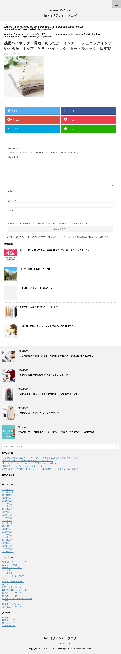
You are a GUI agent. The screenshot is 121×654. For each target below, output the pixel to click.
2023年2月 (7, 504)
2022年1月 (7, 518)
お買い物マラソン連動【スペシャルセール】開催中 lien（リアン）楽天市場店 (55, 432)
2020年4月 (7, 540)
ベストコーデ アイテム (13, 581)
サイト (11, 210)
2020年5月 (7, 537)
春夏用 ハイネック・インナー (17, 598)
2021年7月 (7, 520)
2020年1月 (7, 549)
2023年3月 (7, 501)
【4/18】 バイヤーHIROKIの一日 (36, 288)
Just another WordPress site (60, 644)
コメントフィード (10, 623)
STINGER (87, 649)
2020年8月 (7, 529)
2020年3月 (7, 543)
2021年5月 (7, 526)
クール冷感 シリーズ (12, 567)
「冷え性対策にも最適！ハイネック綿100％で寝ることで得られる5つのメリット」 (57, 356)
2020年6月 (7, 535)
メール (12, 201)
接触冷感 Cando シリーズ (14, 590)
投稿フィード (8, 620)
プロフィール (8, 579)
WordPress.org (9, 625)
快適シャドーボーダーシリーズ (17, 587)
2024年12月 (7, 489)
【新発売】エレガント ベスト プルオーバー (38, 413)
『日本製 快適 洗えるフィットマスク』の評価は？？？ (47, 326)
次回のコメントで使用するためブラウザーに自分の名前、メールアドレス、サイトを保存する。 (48, 223)
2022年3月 (7, 512)
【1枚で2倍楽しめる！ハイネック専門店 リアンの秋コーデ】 (47, 394)
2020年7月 (7, 532)
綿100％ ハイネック (11, 607)
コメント (13, 157)
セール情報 (7, 573)
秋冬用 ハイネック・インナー (17, 604)
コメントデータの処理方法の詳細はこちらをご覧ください (86, 237)
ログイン (6, 617)
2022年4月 (7, 509)
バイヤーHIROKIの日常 (13, 576)
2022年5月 (7, 506)
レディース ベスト (11, 584)
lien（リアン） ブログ (60, 15)
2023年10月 (7, 495)
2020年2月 (7, 546)
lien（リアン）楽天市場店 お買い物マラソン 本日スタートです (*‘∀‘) (54, 250)
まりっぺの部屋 (9, 565)
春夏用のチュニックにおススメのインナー (39, 307)
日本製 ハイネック (11, 593)
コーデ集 (6, 570)
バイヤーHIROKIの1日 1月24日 (35, 269)
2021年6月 (7, 523)
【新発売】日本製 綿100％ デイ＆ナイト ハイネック (42, 375)
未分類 (5, 601)
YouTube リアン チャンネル (15, 562)
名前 (11, 191)
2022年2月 (7, 515)
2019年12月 (7, 551)
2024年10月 (7, 492)
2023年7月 (7, 498)
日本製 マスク (9, 596)
